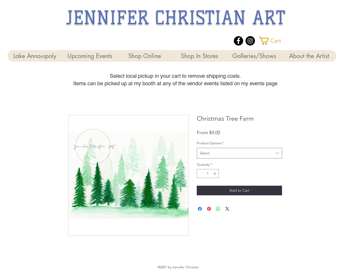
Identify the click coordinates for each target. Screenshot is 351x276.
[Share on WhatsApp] (218, 209)
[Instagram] (250, 41)
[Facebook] (238, 41)
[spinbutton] (207, 173)
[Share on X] (227, 209)
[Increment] (215, 173)
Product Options (210, 143)
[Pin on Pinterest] (209, 209)
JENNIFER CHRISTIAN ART (175, 18)
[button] (274, 41)
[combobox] (239, 153)
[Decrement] (200, 173)
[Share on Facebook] (200, 209)
